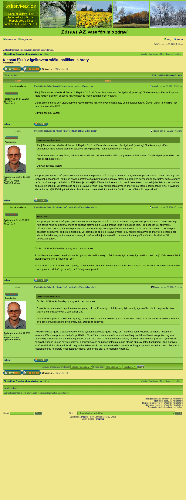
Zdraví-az (20, 54)
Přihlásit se (9, 39)
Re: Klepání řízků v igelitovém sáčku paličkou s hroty (74, 131)
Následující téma (174, 75)
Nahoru (7, 124)
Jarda (17, 63)
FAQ (167, 39)
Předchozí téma (159, 75)
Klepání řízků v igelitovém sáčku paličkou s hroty (46, 60)
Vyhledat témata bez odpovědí (17, 50)
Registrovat (25, 39)
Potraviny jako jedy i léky (37, 54)
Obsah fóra (9, 54)
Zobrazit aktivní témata (42, 50)
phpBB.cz (100, 419)
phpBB (84, 417)
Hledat (178, 39)
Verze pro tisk (11, 75)
